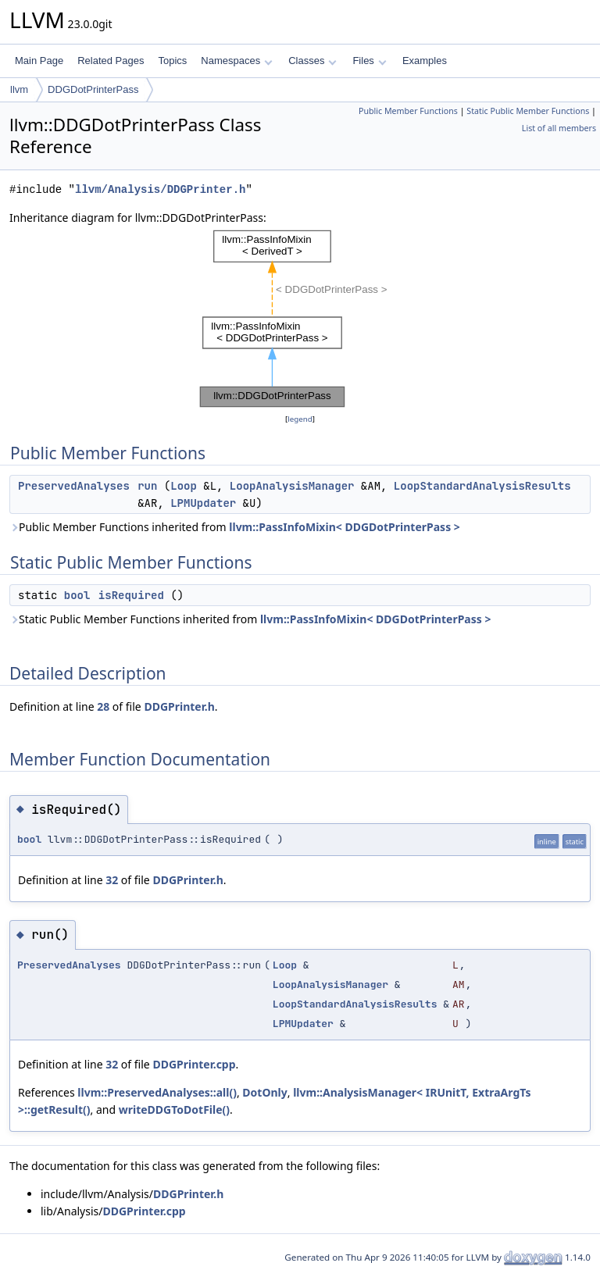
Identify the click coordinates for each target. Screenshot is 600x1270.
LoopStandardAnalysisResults (482, 486)
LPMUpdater (203, 503)
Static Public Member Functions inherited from (250, 619)
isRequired (131, 595)
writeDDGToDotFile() (174, 1109)
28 (103, 706)
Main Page (39, 60)
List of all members (559, 128)
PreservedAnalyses (74, 486)
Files (369, 60)
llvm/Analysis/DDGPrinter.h (160, 189)
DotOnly (264, 1092)
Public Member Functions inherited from (234, 526)
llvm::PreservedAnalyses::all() (157, 1092)
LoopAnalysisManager (292, 486)
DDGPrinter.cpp (193, 1064)
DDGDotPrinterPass (93, 89)
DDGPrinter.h (179, 706)
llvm (19, 89)
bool (77, 595)
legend (300, 419)
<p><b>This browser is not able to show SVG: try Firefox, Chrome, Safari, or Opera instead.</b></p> (300, 319)
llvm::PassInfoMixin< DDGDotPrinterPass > (344, 526)
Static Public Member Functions (527, 110)
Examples (424, 60)
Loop (183, 486)
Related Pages (110, 60)
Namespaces (236, 60)
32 (111, 879)
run (147, 486)
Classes (312, 60)
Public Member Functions (408, 110)
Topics (172, 60)
